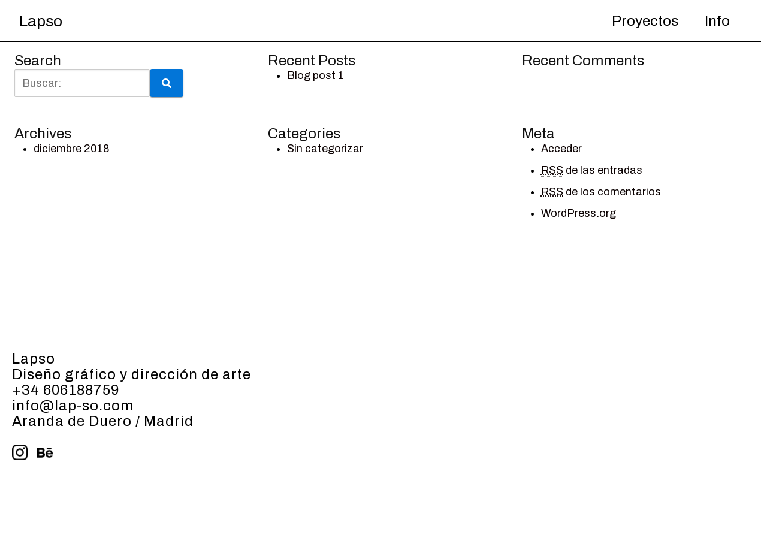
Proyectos (645, 21)
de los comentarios (601, 192)
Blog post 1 (315, 75)
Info (717, 21)
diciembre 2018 (72, 149)
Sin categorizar (325, 149)
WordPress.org (578, 213)
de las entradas (591, 170)
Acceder (561, 149)
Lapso (40, 21)
